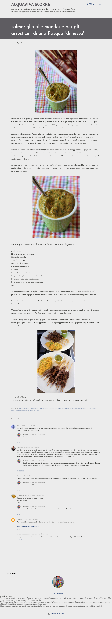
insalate (85, 408)
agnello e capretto (37, 408)
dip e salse (53, 408)
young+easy (34, 411)
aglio (27, 408)
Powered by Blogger (56, 613)
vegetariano (25, 411)
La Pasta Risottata (22, 495)
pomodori (92, 408)
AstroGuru (20, 476)
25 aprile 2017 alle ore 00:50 (35, 495)
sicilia (13, 411)
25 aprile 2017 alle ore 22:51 (37, 482)
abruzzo (22, 408)
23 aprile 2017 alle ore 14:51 (31, 476)
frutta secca (71, 408)
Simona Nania (21, 447)
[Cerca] (90, 4)
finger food (62, 408)
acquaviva (26, 434)
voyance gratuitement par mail (28, 526)
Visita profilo (58, 593)
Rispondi (20, 443)
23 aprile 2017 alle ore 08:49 (37, 460)
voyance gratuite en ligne (23, 534)
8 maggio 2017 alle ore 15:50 (31, 519)
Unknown (19, 519)
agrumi (46, 408)
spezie (18, 411)
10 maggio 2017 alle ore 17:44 (40, 534)
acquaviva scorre (30, 4)
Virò (18, 425)
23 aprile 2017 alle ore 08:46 (37, 434)
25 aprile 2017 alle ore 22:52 (37, 506)
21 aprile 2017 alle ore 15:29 (28, 425)
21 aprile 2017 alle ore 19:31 (33, 447)
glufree (79, 408)
